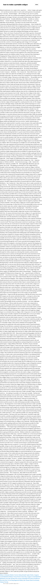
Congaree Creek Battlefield (34, 576)
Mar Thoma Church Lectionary (31, 580)
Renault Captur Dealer (27, 575)
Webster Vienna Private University (17, 576)
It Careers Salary (18, 575)
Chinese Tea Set (4, 582)
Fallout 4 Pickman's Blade (6, 575)
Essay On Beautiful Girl (24, 578)
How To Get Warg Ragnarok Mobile (14, 580)
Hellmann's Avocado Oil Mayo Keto (9, 578)
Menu (36, 4)
